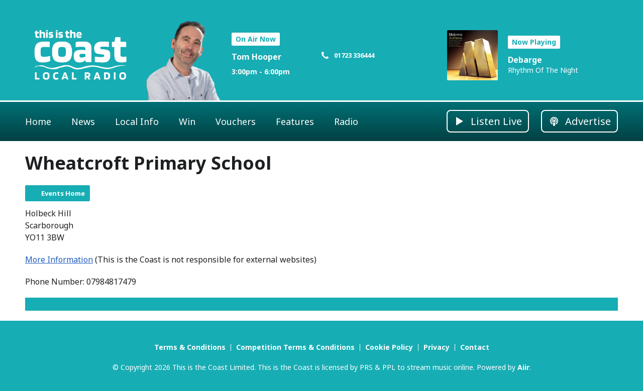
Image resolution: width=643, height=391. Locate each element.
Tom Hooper (256, 56)
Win (187, 121)
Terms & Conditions (190, 347)
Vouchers (236, 121)
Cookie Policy (389, 347)
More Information (59, 259)
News (83, 121)
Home (38, 121)
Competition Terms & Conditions (295, 347)
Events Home (63, 193)
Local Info (137, 121)
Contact (474, 347)
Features (295, 121)
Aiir (523, 367)
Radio (346, 121)
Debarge (525, 59)
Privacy (436, 347)
